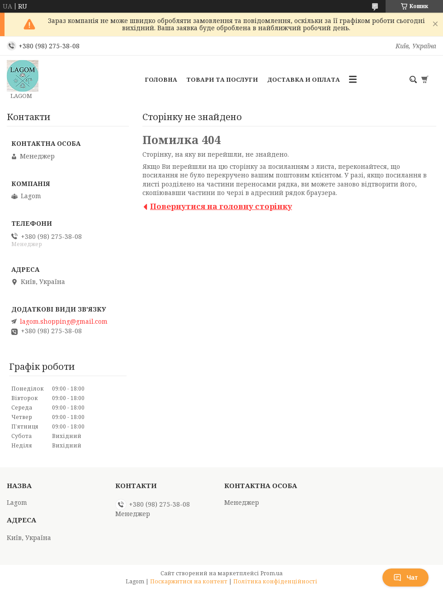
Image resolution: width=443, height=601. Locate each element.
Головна (161, 79)
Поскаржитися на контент (188, 581)
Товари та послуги (222, 79)
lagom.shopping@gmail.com (64, 321)
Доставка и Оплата (303, 79)
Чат (405, 577)
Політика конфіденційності (275, 581)
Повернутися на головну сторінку (221, 206)
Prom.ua (271, 573)
